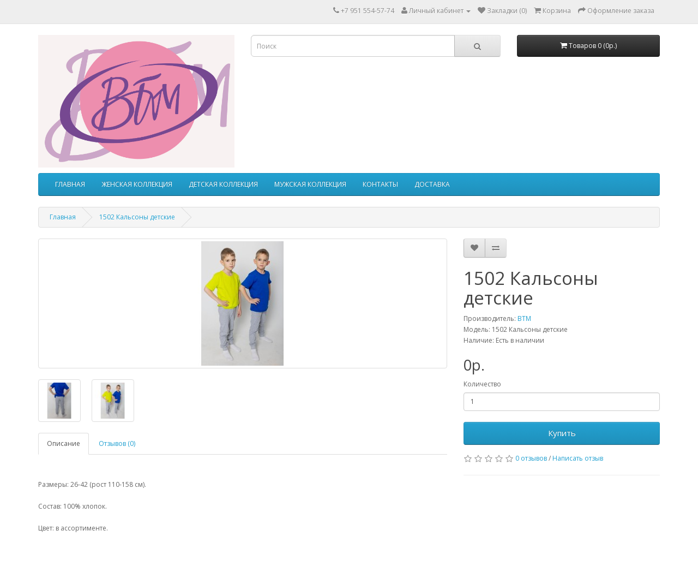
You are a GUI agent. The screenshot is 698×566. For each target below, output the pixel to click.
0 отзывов (531, 458)
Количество (482, 384)
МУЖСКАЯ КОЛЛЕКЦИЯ (310, 184)
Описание (63, 443)
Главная (63, 217)
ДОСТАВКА (432, 184)
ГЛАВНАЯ (70, 184)
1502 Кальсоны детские (137, 217)
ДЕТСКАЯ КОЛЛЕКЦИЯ (223, 184)
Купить (562, 432)
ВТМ (524, 318)
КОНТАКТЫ (380, 184)
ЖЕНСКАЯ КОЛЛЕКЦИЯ (136, 184)
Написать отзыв (577, 458)
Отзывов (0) (117, 443)
